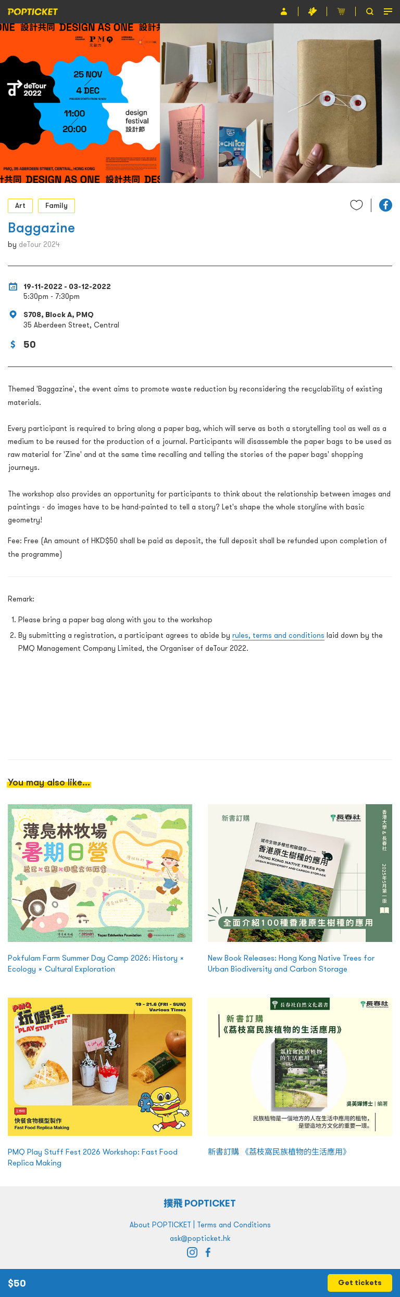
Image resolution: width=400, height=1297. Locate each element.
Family (56, 205)
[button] (385, 205)
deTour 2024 (39, 244)
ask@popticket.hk (200, 1238)
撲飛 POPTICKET (200, 1203)
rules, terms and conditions (278, 635)
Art (20, 205)
